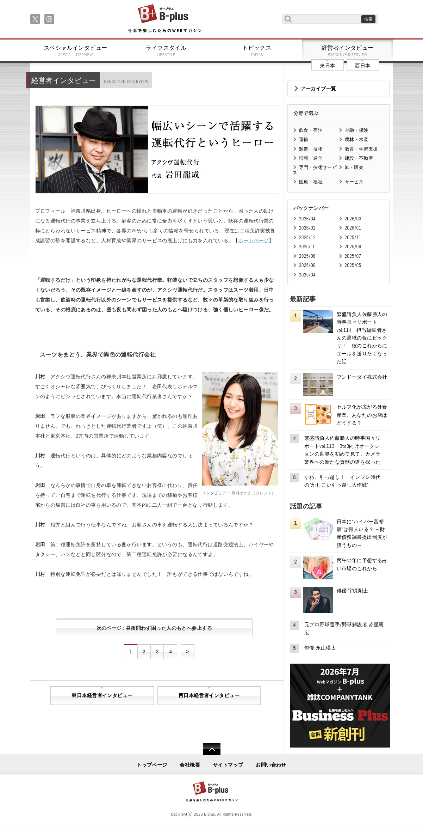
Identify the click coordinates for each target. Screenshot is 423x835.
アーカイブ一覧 (318, 88)
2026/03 (353, 219)
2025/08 (307, 256)
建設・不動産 (359, 158)
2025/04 (307, 275)
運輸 (304, 139)
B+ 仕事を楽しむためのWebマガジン (164, 18)
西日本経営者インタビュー (209, 695)
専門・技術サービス (315, 169)
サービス (354, 182)
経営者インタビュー (347, 50)
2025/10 (307, 247)
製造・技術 (311, 149)
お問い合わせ (271, 765)
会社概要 (190, 765)
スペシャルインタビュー (75, 50)
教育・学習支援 (361, 149)
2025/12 (307, 237)
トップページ (152, 765)
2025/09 (353, 247)
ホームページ (253, 240)
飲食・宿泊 (311, 130)
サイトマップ (228, 765)
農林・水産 (356, 139)
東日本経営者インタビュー (101, 695)
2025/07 (353, 256)
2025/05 (353, 265)
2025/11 (353, 237)
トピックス (257, 50)
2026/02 (307, 228)
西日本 (362, 65)
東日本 (327, 65)
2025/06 (307, 265)
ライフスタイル (166, 50)
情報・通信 (311, 158)
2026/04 (307, 219)
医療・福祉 (311, 182)
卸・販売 (354, 167)
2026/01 (353, 228)
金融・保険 (356, 130)
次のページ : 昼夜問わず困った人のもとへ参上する (154, 628)
